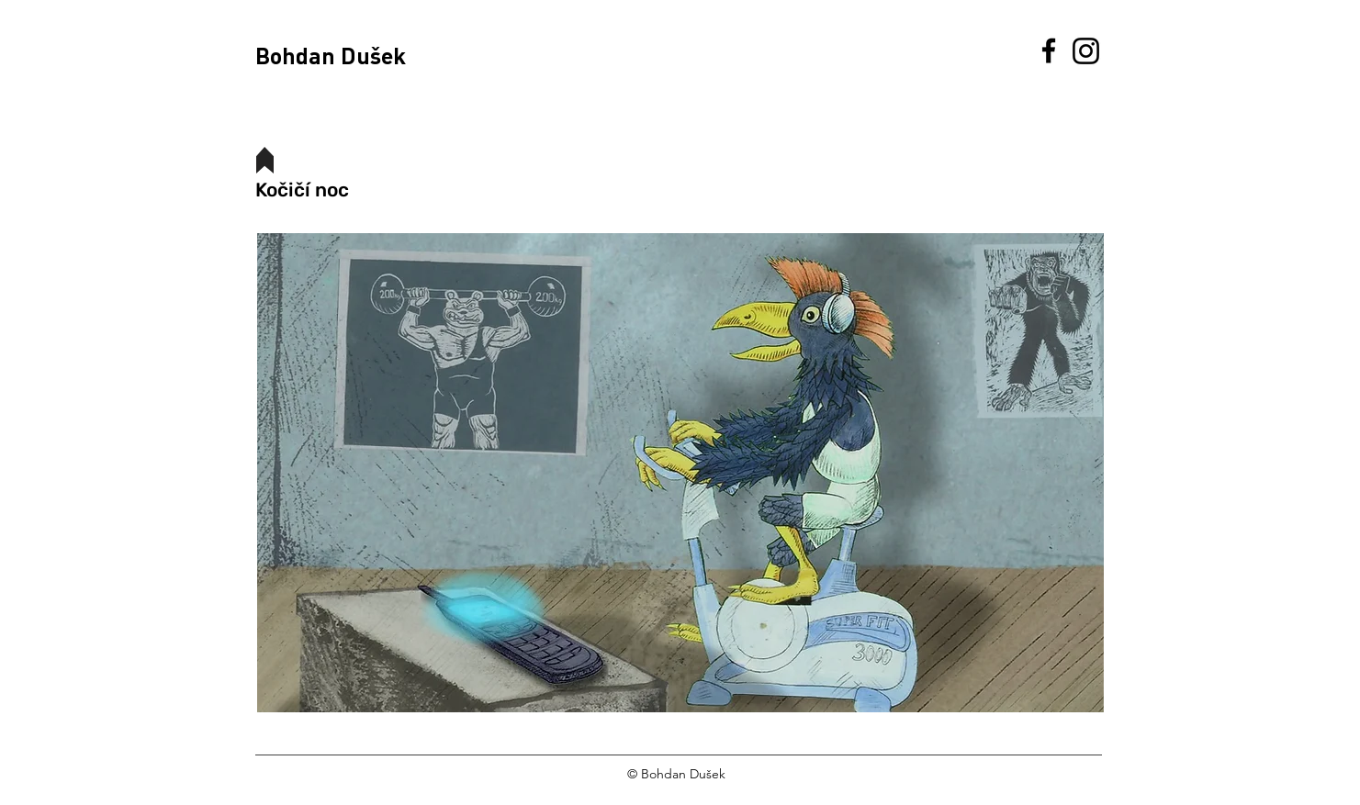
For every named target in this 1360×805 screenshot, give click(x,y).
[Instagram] (1086, 51)
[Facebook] (1048, 50)
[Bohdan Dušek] (350, 55)
